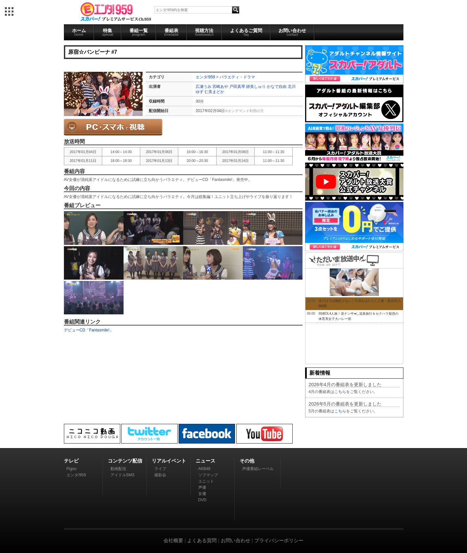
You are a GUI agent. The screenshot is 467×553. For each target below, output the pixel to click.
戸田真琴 (237, 86)
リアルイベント (169, 461)
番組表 (171, 32)
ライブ (160, 468)
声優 (202, 487)
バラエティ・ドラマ (237, 77)
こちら (340, 391)
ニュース (205, 461)
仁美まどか (214, 91)
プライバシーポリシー (278, 540)
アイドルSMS (122, 475)
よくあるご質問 (246, 32)
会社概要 (173, 540)
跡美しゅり (256, 86)
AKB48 (204, 468)
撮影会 (160, 475)
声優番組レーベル (258, 468)
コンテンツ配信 (125, 461)
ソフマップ (208, 475)
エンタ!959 (205, 77)
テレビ (71, 461)
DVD (202, 500)
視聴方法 (204, 32)
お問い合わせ (292, 32)
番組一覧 (138, 32)
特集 (107, 32)
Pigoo (72, 468)
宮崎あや (220, 86)
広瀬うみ (203, 86)
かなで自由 (276, 86)
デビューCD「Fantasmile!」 (88, 330)
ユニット (206, 481)
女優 (202, 493)
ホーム (79, 32)
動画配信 (118, 468)
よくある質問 (202, 540)
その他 (247, 461)
